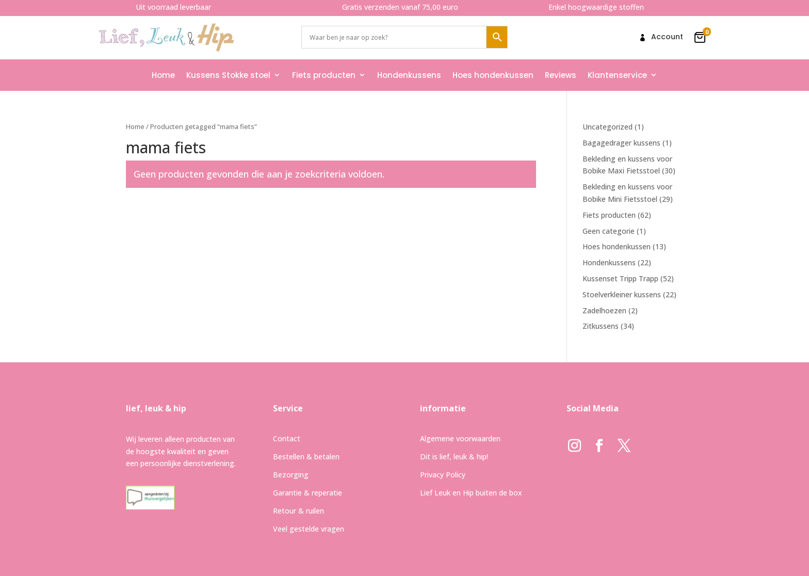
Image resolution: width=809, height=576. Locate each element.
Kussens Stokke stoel (228, 75)
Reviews (560, 75)
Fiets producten (323, 75)
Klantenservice (617, 75)
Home (163, 75)
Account (667, 37)
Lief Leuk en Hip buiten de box (471, 493)
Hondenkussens (409, 75)
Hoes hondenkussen (492, 75)
